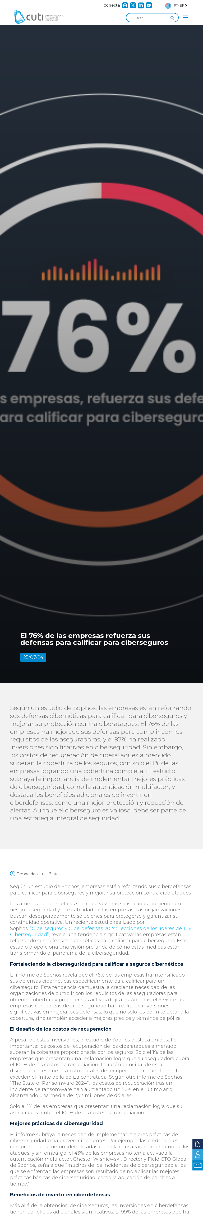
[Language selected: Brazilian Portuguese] (176, 5)
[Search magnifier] (172, 18)
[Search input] (149, 18)
